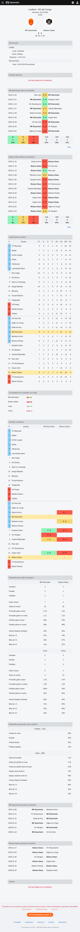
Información (62, 922)
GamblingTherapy (41, 909)
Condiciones (29, 922)
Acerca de (40, 922)
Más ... (69, 147)
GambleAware (26, 909)
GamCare (55, 909)
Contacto (51, 922)
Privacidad (17, 922)
